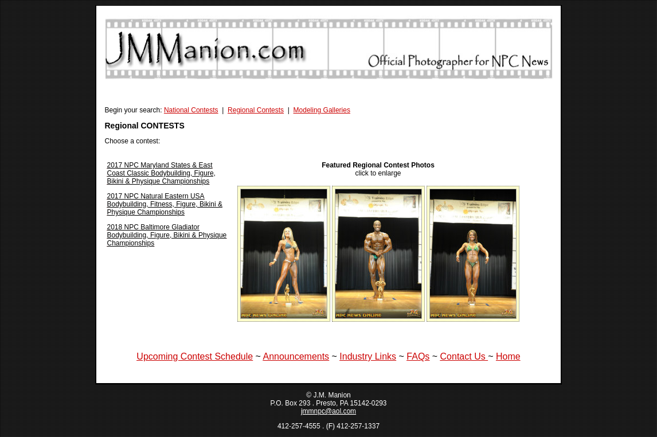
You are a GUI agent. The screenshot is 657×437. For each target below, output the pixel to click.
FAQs (417, 356)
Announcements (296, 356)
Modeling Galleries (322, 110)
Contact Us (463, 356)
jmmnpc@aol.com (328, 411)
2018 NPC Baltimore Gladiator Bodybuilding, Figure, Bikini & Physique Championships (167, 235)
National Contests (191, 110)
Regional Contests (256, 110)
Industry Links (367, 356)
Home (508, 356)
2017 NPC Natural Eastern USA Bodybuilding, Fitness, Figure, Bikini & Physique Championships (164, 204)
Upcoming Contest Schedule (194, 356)
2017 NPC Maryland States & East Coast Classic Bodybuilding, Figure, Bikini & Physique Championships (161, 173)
